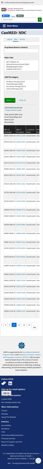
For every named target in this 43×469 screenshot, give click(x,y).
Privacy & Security (8, 438)
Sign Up (6, 393)
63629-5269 (20, 299)
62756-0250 (20, 192)
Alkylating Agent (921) (21, 66)
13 (29, 325)
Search (9, 100)
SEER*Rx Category (11, 77)
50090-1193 (20, 311)
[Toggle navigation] (10, 26)
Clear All (22, 100)
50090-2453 (20, 169)
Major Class (8, 57)
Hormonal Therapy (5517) (21, 86)
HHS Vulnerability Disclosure (12, 435)
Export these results (14, 110)
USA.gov (32, 458)
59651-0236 (20, 135)
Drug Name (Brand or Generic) (16, 47)
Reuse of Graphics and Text (11, 442)
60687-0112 (20, 242)
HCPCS (22, 39)
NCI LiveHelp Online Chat (10, 402)
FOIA (3, 432)
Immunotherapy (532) (21, 89)
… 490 (34, 326)
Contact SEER (6, 399)
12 (24, 325)
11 (19, 325)
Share (6, 15)
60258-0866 (20, 224)
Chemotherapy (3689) (21, 84)
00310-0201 (20, 142)
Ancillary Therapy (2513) (21, 81)
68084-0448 (20, 233)
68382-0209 (20, 274)
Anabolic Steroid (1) (21, 69)
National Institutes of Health (21, 456)
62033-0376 (20, 286)
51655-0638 (20, 292)
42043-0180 (20, 216)
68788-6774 (20, 210)
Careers (4, 410)
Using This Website (8, 417)
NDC (16, 39)
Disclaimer (5, 428)
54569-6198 (20, 305)
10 (14, 325)
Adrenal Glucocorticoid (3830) (21, 64)
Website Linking (7, 445)
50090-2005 (20, 150)
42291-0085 (20, 156)
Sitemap (4, 414)
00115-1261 (20, 184)
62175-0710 (20, 163)
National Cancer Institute (17, 458)
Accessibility (6, 425)
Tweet (13, 16)
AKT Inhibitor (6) (21, 62)
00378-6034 (20, 257)
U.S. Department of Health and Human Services (21, 453)
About (9, 39)
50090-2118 (20, 265)
